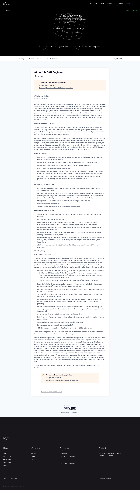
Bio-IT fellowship (67, 456)
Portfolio (93, 3)
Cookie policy (73, 412)
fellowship (64, 453)
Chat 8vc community (68, 463)
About (121, 3)
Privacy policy (65, 412)
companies (35, 59)
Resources (111, 3)
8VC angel (7, 462)
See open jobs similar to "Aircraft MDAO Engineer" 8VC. (56, 88)
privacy (6, 478)
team (33, 456)
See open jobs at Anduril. (46, 85)
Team (102, 3)
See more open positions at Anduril (51, 392)
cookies (14, 478)
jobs (22, 59)
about (33, 453)
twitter (102, 478)
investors (110, 478)
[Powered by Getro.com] (70, 407)
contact (6, 465)
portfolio (7, 456)
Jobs (128, 3)
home (5, 453)
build (62, 460)
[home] (6, 3)
